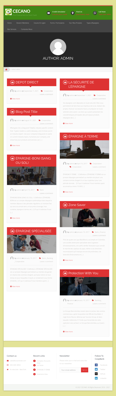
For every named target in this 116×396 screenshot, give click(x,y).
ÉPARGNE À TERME (83, 136)
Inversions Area (42, 374)
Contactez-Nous (26, 29)
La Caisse (40, 365)
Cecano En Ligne (39, 23)
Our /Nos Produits (75, 23)
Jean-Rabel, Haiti (82, 14)
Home (9, 23)
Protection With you (83, 273)
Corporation (97, 163)
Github (102, 374)
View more (15, 99)
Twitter (102, 369)
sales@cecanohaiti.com (18, 361)
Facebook (103, 365)
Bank (42, 190)
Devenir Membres (22, 23)
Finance (103, 232)
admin (19, 91)
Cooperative (48, 91)
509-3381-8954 (15, 365)
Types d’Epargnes (93, 23)
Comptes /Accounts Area (43, 362)
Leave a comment (46, 94)
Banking (50, 258)
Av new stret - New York (18, 369)
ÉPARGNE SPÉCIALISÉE (34, 231)
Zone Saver (77, 205)
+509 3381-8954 (104, 14)
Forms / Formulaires (57, 23)
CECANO (21, 11)
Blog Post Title (26, 112)
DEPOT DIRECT (27, 82)
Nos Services (11, 29)
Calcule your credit (59, 14)
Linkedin (103, 378)
